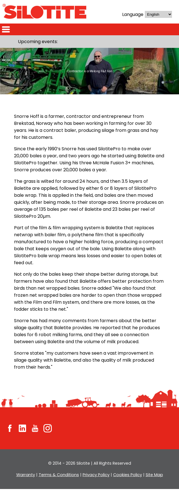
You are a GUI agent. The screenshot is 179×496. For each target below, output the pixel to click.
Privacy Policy (95, 482)
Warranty (26, 482)
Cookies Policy (126, 482)
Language (132, 14)
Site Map (153, 482)
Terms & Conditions (58, 482)
